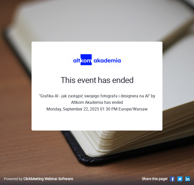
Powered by (38, 178)
